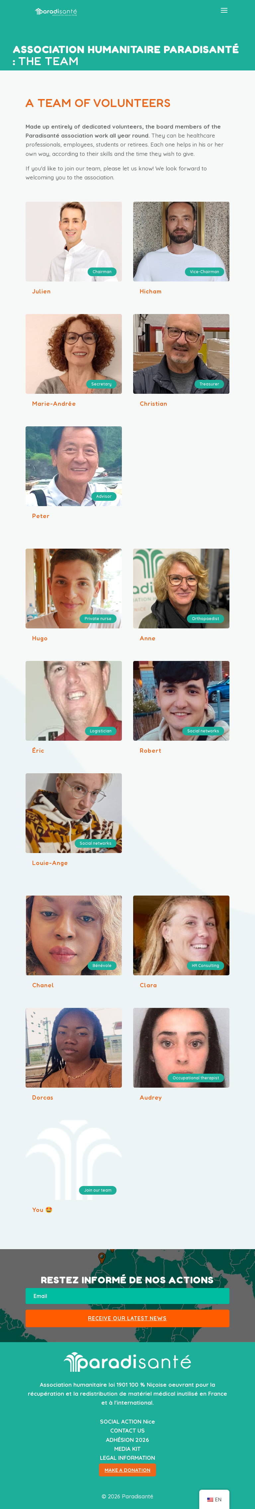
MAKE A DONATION (127, 1470)
